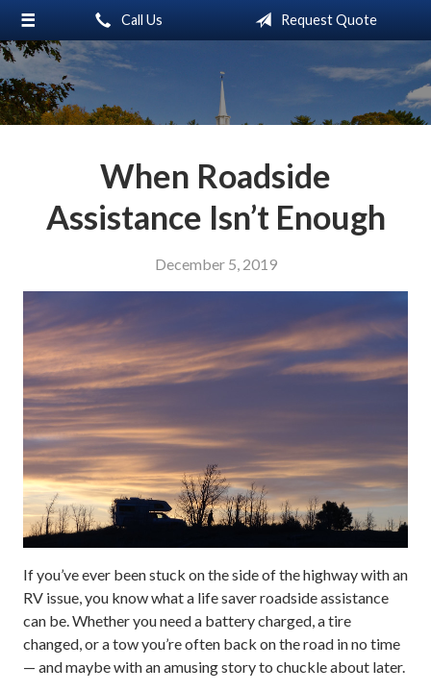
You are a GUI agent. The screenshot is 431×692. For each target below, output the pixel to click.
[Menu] (28, 20)
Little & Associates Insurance (216, 83)
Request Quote (312, 20)
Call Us (125, 20)
